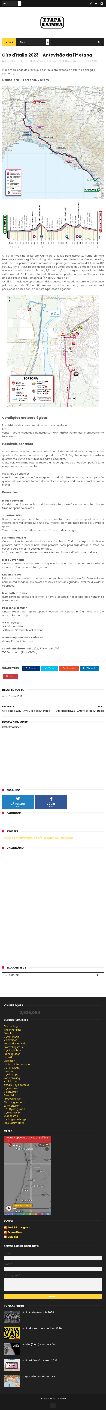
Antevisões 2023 (55, 61)
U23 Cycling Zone (14, 1109)
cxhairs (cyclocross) (16, 1085)
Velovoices (10, 1040)
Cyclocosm (11, 1088)
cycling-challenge (15, 1119)
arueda (8, 1071)
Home (9, 42)
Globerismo (11, 1116)
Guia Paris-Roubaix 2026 (38, 1312)
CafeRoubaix (12, 1067)
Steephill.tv (10, 1095)
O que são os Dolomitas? (38, 1376)
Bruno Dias (14, 1232)
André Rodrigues (18, 1227)
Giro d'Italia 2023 (88, 61)
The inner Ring (12, 1030)
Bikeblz (8, 1033)
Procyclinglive (12, 1098)
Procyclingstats (13, 1047)
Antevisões (39, 61)
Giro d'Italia (71, 61)
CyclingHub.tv (12, 1050)
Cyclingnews (11, 1036)
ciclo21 (8, 1057)
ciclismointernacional (17, 1064)
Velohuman (11, 1092)
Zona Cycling (12, 1078)
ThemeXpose (59, 1398)
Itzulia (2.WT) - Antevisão (38, 1344)
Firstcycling (11, 1026)
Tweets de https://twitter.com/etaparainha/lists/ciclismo (37, 838)
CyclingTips (11, 1074)
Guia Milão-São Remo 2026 (39, 1360)
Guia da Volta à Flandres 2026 (42, 1328)
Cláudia (12, 1237)
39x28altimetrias (14, 1123)
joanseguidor (12, 1054)
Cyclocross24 (12, 1112)
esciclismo (10, 1081)
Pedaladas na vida (15, 1043)
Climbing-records (15, 1102)
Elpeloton (9, 1061)
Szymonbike (11, 1105)
